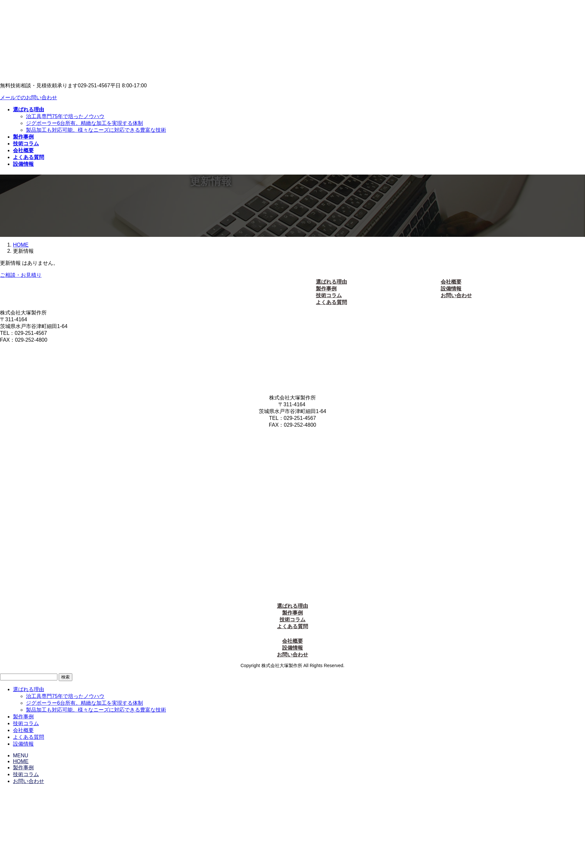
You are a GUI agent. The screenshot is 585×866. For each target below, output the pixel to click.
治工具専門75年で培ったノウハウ (65, 116)
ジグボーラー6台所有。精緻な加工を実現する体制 (84, 123)
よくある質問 (331, 302)
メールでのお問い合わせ (28, 97)
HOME (21, 761)
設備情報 (451, 288)
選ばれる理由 (331, 282)
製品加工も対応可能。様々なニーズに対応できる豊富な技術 (96, 130)
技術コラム (329, 295)
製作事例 (326, 288)
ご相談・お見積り (21, 275)
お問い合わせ (456, 295)
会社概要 (451, 282)
